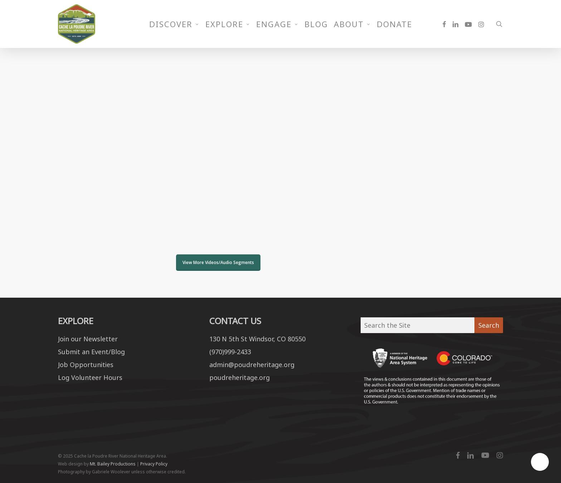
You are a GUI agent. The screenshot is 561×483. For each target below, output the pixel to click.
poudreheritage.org (239, 377)
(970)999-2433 (230, 351)
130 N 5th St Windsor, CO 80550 (257, 340)
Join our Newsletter (88, 340)
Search (488, 325)
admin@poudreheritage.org (251, 364)
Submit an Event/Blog (91, 351)
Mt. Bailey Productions (113, 464)
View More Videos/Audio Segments (218, 262)
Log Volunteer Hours (90, 377)
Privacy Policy (153, 464)
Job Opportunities (85, 364)
